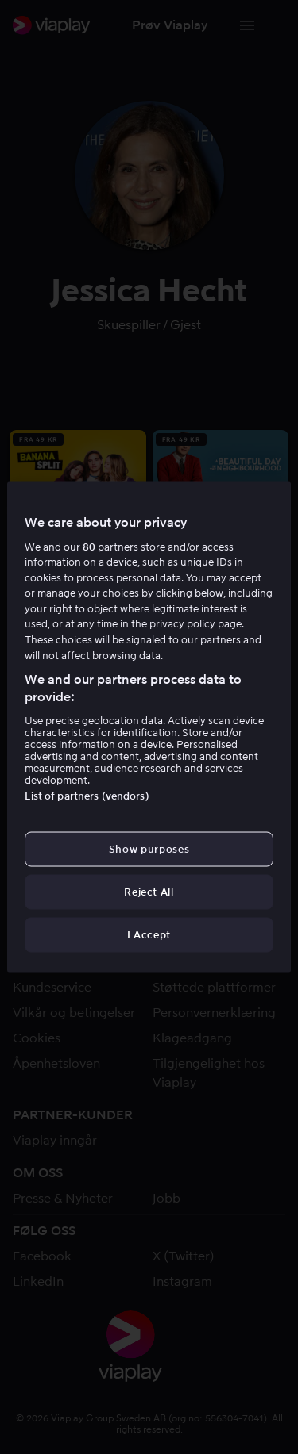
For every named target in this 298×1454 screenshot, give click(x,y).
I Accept (149, 935)
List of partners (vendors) (87, 795)
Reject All (149, 892)
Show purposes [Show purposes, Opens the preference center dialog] (149, 848)
